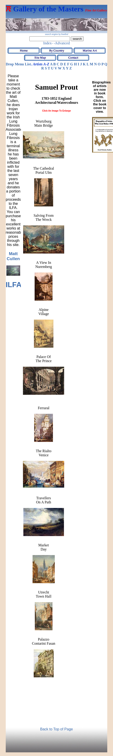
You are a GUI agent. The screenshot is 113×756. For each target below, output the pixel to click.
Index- (48, 43)
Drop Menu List (18, 64)
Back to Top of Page (56, 729)
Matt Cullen (13, 256)
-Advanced (62, 43)
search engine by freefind (56, 34)
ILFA (14, 284)
